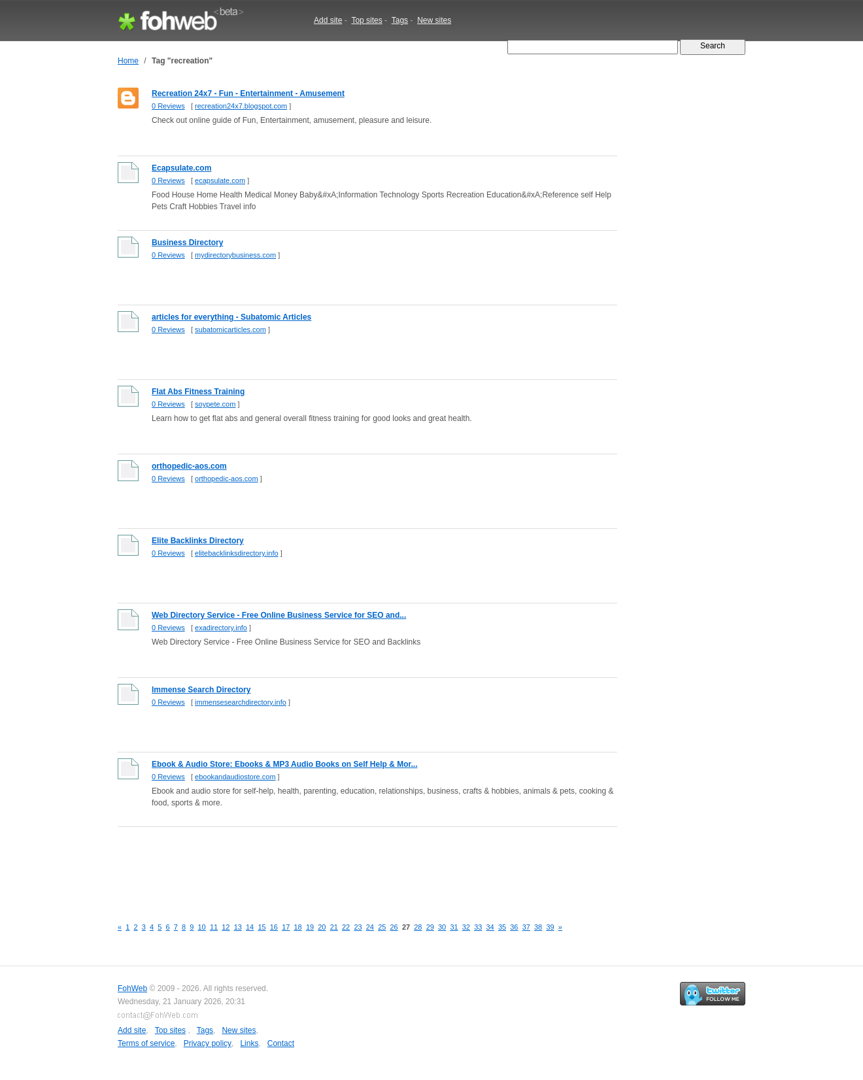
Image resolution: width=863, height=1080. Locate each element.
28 (418, 927)
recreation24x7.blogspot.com (241, 106)
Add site (328, 20)
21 (334, 927)
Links (249, 1043)
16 (274, 927)
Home (128, 60)
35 (502, 927)
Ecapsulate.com (181, 168)
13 (238, 927)
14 (250, 927)
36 (514, 927)
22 (346, 927)
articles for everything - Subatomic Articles (231, 317)
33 (478, 927)
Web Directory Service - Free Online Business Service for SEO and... (279, 615)
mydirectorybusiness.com (235, 255)
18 (298, 927)
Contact (280, 1043)
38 (538, 927)
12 (225, 927)
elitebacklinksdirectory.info (237, 553)
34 (490, 927)
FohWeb (132, 988)
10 (202, 927)
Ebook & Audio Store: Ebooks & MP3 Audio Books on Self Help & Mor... (284, 764)
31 (454, 927)
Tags (400, 20)
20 (322, 927)
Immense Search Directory (201, 689)
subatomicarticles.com (230, 329)
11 (214, 927)
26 (394, 927)
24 (370, 927)
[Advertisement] (356, 864)
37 (526, 927)
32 (466, 927)
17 (286, 927)
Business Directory (187, 242)
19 (310, 927)
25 (382, 927)
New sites (434, 20)
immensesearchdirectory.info (240, 702)
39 (550, 927)
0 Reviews (168, 106)
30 (442, 927)
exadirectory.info (221, 628)
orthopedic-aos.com (189, 466)
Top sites (366, 20)
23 (358, 927)
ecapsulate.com (220, 180)
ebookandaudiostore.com (235, 777)
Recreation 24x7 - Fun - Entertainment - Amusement (248, 93)
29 (430, 927)
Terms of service (146, 1043)
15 (261, 927)
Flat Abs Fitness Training (198, 391)
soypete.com (215, 404)
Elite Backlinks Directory (198, 540)
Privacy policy (207, 1043)
